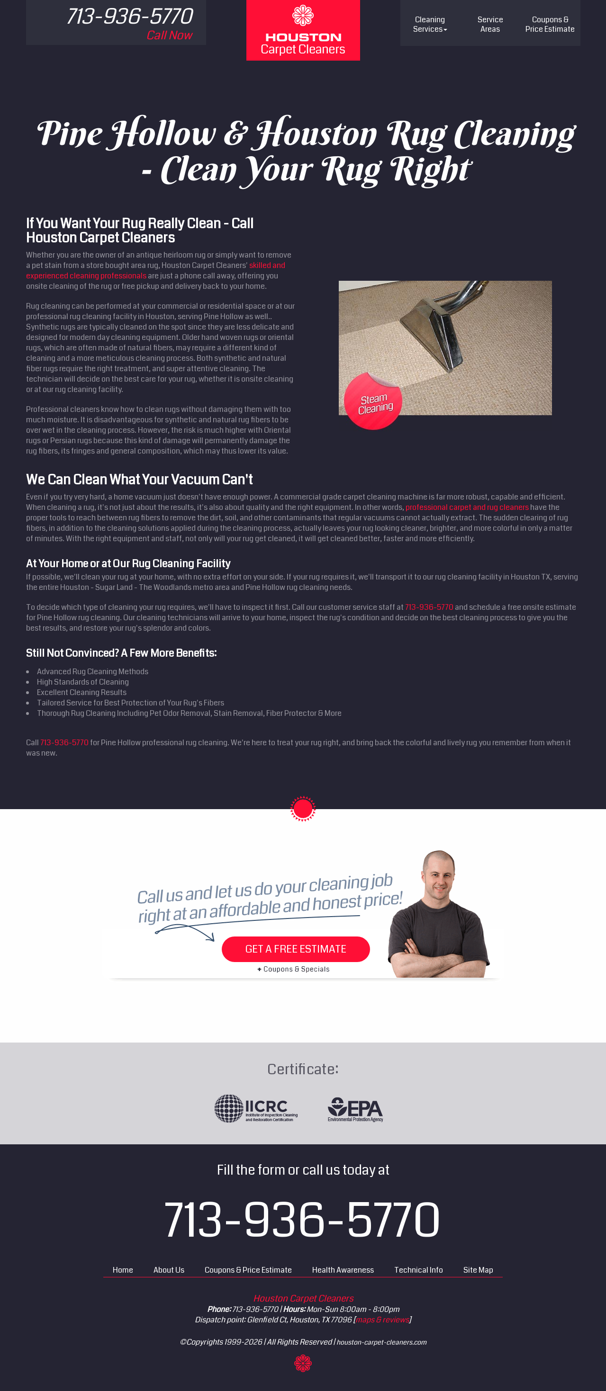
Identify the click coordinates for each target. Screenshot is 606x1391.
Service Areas (490, 24)
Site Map (478, 1270)
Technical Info (418, 1270)
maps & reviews (382, 1319)
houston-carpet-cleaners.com (381, 1342)
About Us (169, 1270)
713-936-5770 (429, 607)
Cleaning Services (430, 24)
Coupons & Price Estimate (248, 1270)
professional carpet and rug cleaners (467, 507)
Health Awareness (343, 1270)
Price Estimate (550, 24)
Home (123, 1270)
